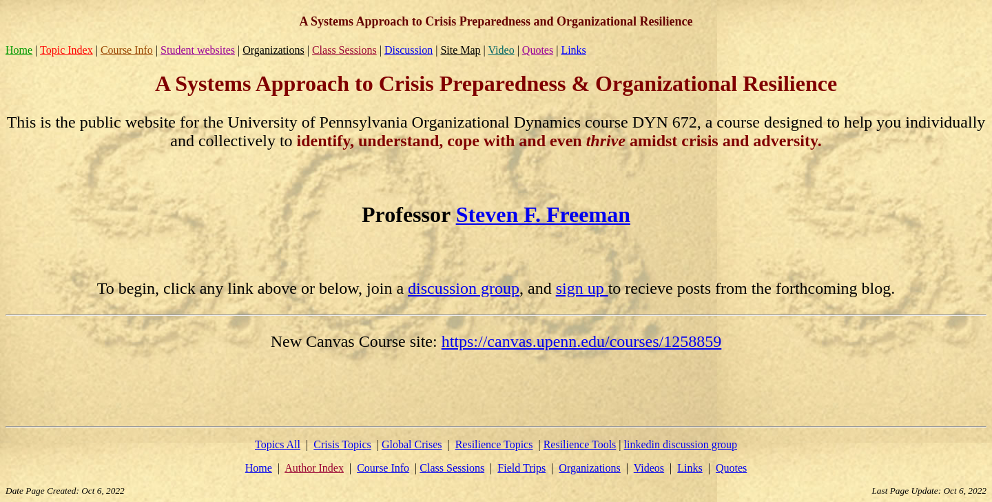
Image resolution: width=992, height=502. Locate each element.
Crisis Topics (342, 444)
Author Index (314, 468)
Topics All (277, 444)
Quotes (537, 50)
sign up (582, 288)
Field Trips (521, 468)
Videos (649, 468)
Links (573, 50)
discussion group (463, 288)
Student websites (198, 50)
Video (501, 50)
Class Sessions (344, 50)
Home (19, 50)
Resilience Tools (580, 444)
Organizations (273, 50)
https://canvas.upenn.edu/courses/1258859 (582, 341)
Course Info (127, 50)
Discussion (408, 50)
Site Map (460, 50)
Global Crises (412, 444)
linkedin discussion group (680, 444)
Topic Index (66, 50)
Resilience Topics (494, 444)
